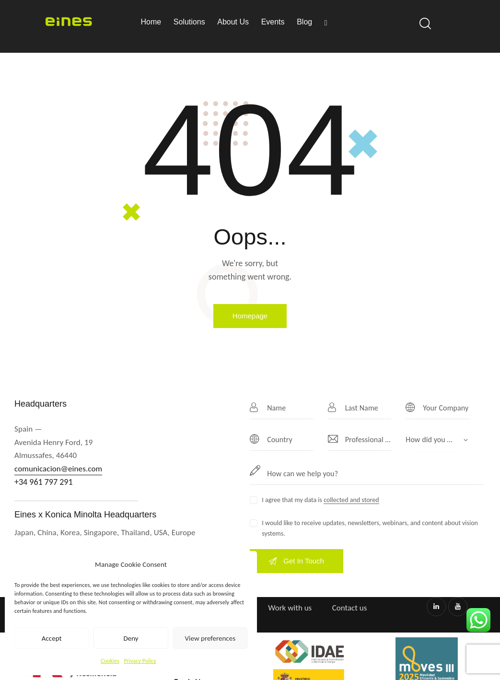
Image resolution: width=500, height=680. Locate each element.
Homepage (250, 316)
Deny (130, 638)
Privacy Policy (140, 660)
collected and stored (351, 500)
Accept (52, 638)
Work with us (290, 608)
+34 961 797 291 (43, 482)
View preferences (210, 638)
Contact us (349, 608)
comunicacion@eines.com (58, 469)
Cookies (110, 660)
